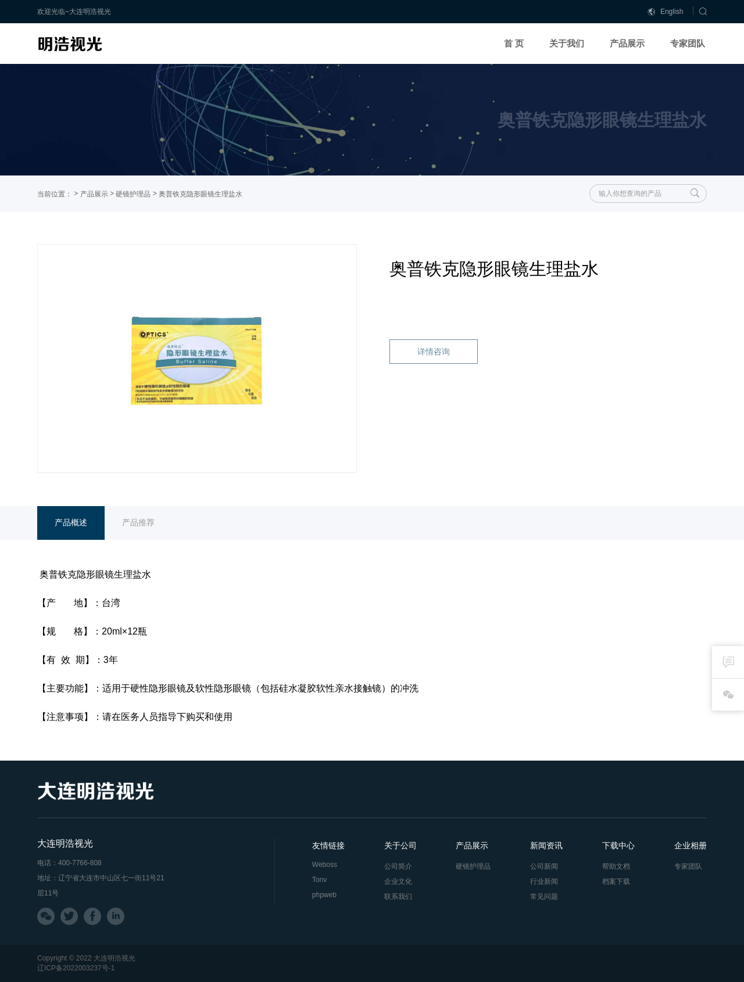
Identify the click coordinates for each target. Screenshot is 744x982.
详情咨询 (433, 351)
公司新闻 (544, 866)
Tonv (319, 880)
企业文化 (398, 881)
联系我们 (398, 897)
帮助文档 (616, 866)
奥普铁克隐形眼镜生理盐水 (200, 194)
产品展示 (627, 43)
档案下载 (616, 881)
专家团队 (687, 43)
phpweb (324, 895)
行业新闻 (544, 881)
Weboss (324, 865)
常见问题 (544, 897)
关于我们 (566, 43)
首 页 (514, 43)
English (666, 12)
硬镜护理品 (133, 194)
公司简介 (398, 866)
